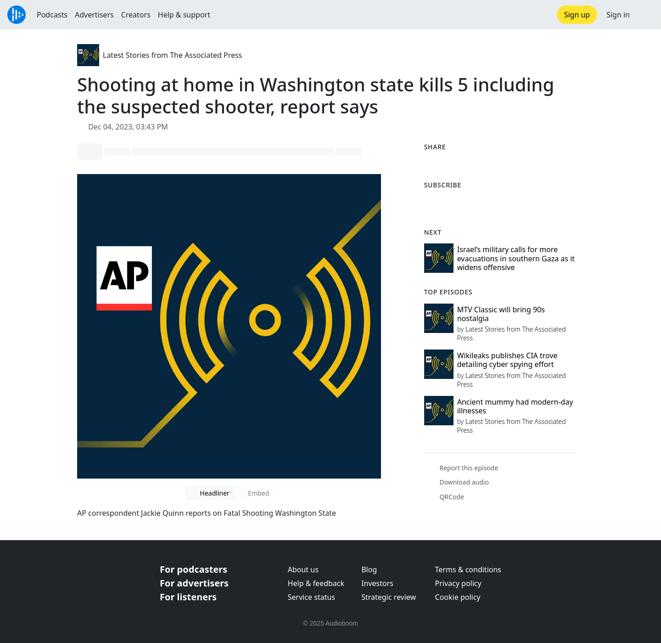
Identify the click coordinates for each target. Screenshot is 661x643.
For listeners (188, 597)
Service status (311, 597)
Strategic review (388, 597)
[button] (645, 15)
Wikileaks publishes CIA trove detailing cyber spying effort (507, 359)
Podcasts (52, 15)
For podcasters (193, 569)
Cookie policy (458, 597)
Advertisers (94, 15)
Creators (136, 15)
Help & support (184, 15)
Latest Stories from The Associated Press (172, 55)
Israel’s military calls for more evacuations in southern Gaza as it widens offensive (516, 258)
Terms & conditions (468, 569)
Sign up (577, 15)
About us (303, 569)
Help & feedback (316, 583)
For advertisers (194, 583)
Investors (377, 583)
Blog (369, 569)
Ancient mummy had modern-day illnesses (515, 406)
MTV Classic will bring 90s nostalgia (501, 314)
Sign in (618, 15)
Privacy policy (458, 583)
